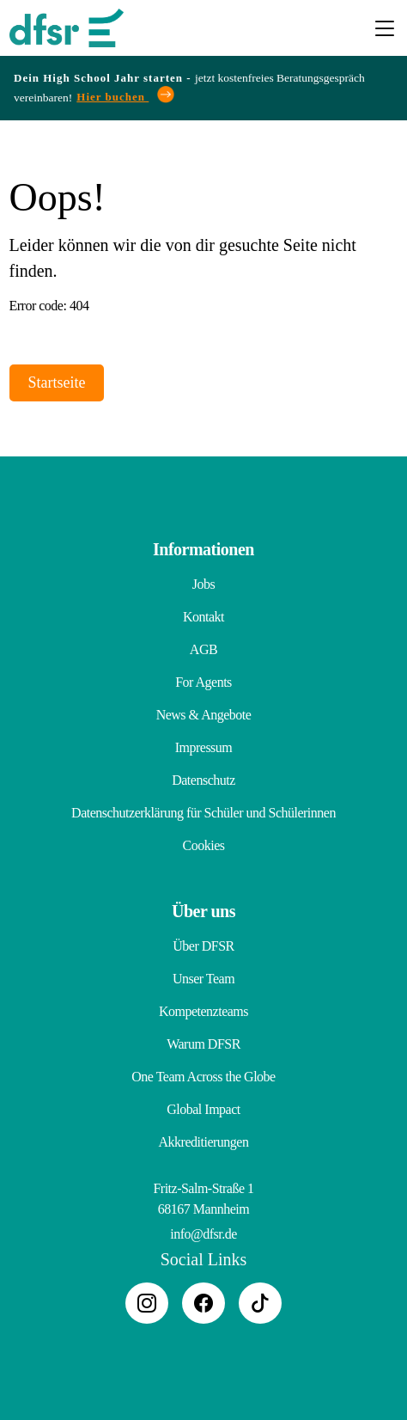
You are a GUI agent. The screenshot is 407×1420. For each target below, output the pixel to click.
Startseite (57, 382)
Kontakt (203, 616)
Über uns (203, 911)
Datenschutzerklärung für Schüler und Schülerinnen (203, 812)
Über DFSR (203, 946)
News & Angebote (204, 714)
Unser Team (203, 978)
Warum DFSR (203, 1044)
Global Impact (203, 1109)
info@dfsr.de (203, 1234)
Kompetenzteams (203, 1011)
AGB (203, 649)
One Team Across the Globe (203, 1076)
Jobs (203, 584)
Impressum (204, 747)
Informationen (203, 549)
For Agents (203, 682)
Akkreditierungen (204, 1142)
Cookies (204, 845)
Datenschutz (203, 780)
